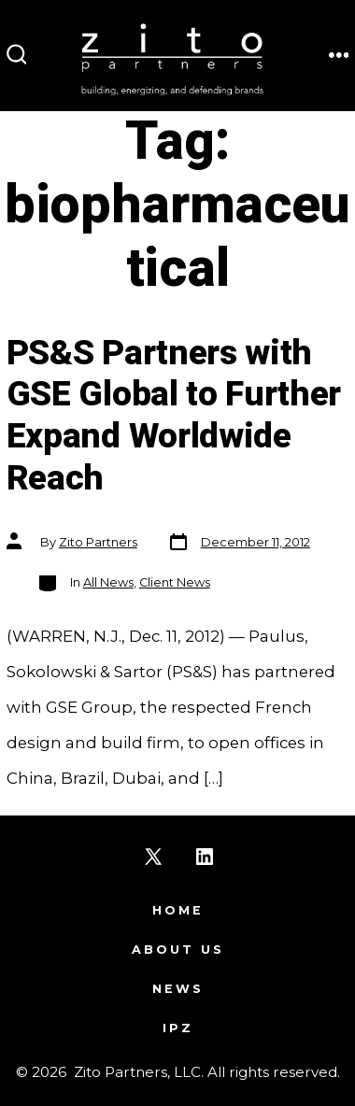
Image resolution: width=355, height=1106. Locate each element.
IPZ (178, 1028)
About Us (178, 950)
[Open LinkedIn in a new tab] (204, 856)
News (178, 989)
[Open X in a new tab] (153, 856)
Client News (174, 582)
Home (178, 910)
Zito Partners (98, 542)
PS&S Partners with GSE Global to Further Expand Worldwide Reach (174, 416)
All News (108, 582)
